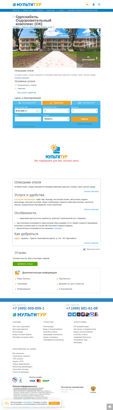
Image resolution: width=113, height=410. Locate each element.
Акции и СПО (18, 361)
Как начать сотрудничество (85, 329)
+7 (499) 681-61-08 (82, 308)
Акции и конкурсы (50, 337)
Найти (84, 119)
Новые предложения (21, 364)
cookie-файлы (27, 402)
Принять (54, 403)
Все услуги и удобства (27, 93)
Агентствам (80, 322)
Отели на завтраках (21, 372)
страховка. (57, 228)
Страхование (65, 289)
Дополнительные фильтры (24, 126)
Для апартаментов (20, 329)
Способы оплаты (50, 332)
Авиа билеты (23, 278)
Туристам (48, 322)
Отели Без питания (20, 369)
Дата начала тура (21, 107)
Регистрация (18, 332)
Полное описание (22, 78)
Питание (46, 115)
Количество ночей (49, 107)
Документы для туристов (71, 284)
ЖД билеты (65, 278)
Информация (24, 289)
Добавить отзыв (25, 264)
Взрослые (75, 107)
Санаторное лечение (21, 356)
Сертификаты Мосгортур (53, 340)
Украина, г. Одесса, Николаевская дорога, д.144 (33, 27)
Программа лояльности (53, 334)
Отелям (17, 322)
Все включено (18, 353)
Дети (16, 115)
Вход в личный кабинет (22, 334)
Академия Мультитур (82, 337)
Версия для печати (93, 249)
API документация (81, 326)
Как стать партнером (21, 326)
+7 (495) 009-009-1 (28, 308)
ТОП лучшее (18, 359)
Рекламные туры (81, 340)
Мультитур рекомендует (23, 367)
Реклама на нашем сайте (23, 337)
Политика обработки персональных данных (28, 389)
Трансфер (22, 284)
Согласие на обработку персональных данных (29, 388)
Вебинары (78, 342)
